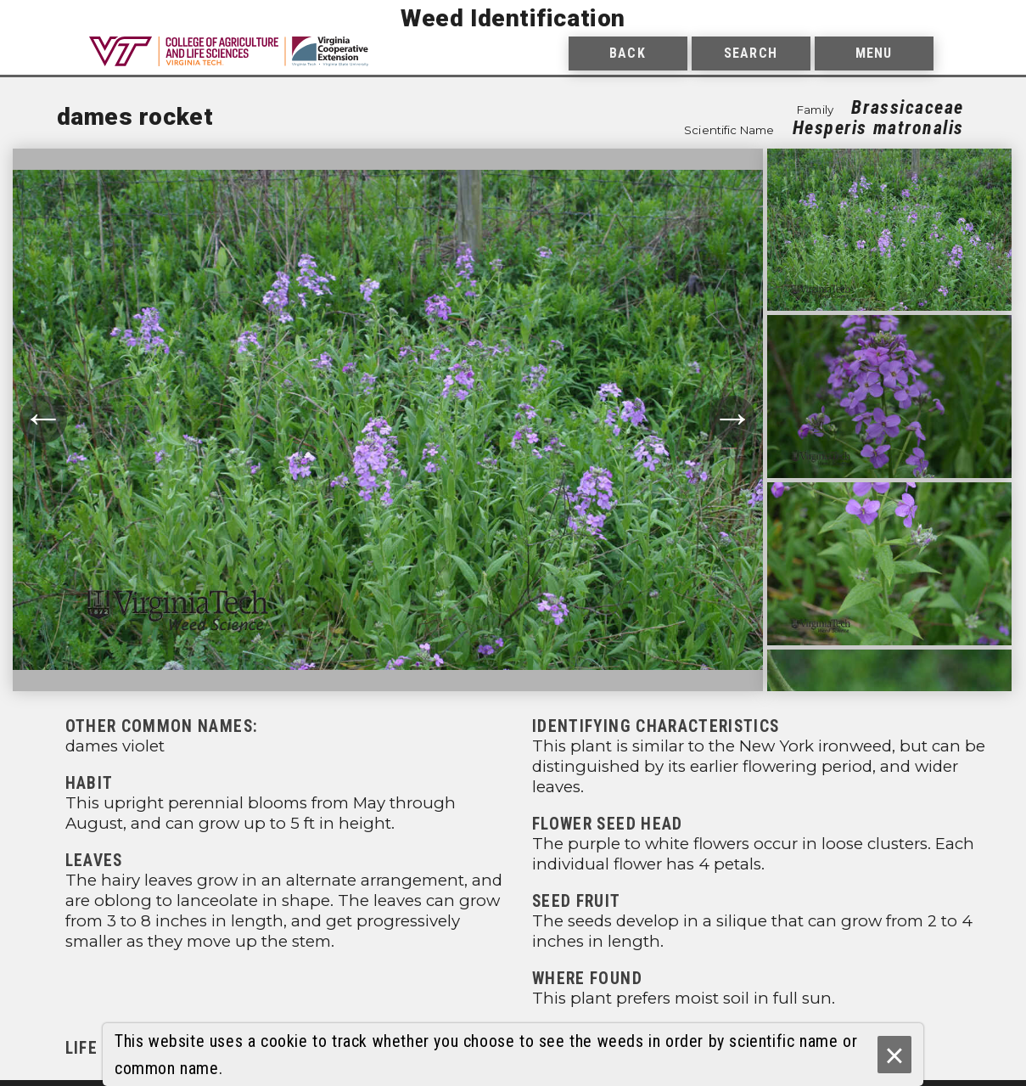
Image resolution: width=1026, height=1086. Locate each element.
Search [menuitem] (750, 53)
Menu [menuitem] (873, 53)
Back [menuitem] (627, 53)
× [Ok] (894, 1055)
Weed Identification (513, 18)
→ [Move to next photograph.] (732, 419)
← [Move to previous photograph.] (43, 419)
